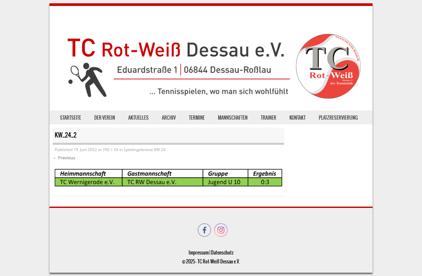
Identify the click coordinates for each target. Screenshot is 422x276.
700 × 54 (110, 149)
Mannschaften (233, 117)
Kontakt (297, 117)
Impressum (199, 252)
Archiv (169, 117)
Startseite (70, 117)
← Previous (64, 158)
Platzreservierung (338, 117)
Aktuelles (138, 117)
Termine (197, 117)
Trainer (268, 117)
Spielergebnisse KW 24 (145, 149)
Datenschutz (222, 252)
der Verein (104, 117)
